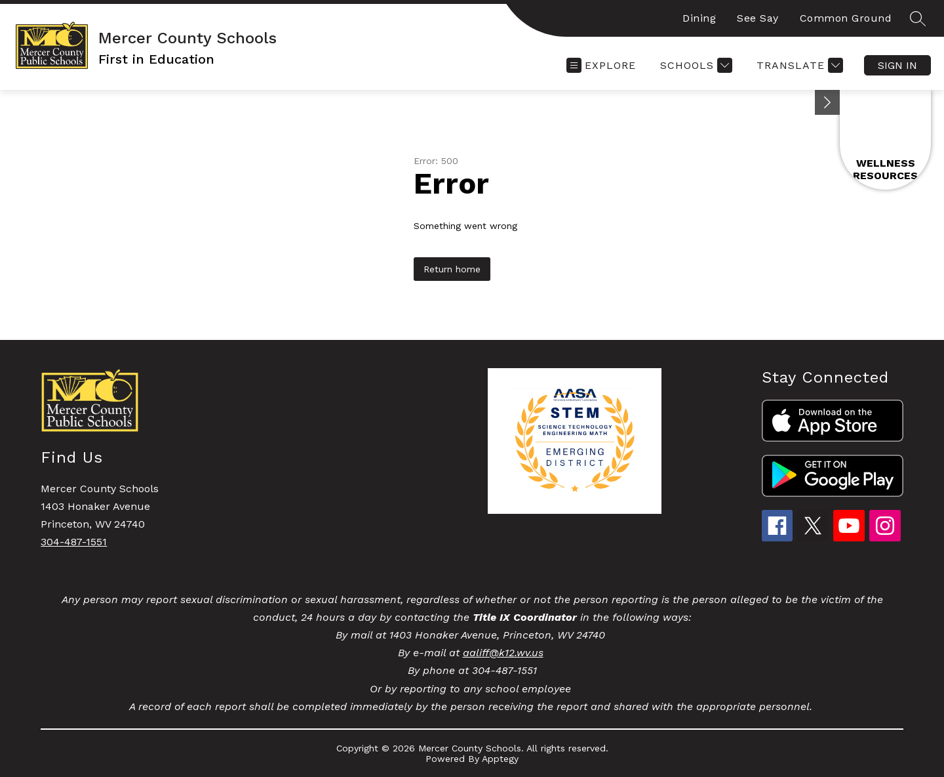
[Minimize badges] (827, 102)
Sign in (897, 65)
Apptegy (500, 758)
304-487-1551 (74, 542)
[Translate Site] (798, 65)
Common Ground (846, 18)
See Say (758, 18)
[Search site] (918, 18)
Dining (699, 18)
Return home (452, 269)
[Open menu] (601, 65)
